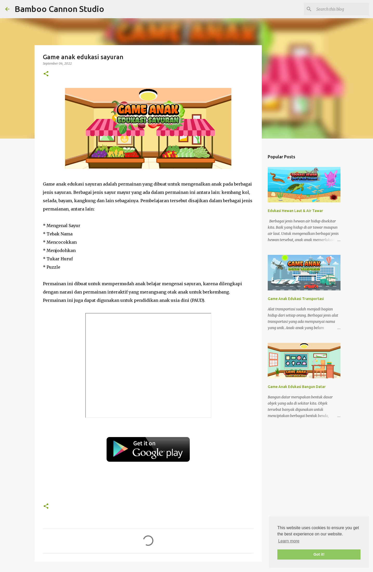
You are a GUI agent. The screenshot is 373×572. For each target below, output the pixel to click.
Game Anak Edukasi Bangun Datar (297, 387)
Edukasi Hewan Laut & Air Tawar (295, 211)
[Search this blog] (341, 9)
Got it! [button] (318, 554)
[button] (46, 74)
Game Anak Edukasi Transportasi (296, 299)
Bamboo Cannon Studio (59, 8)
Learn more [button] (288, 541)
